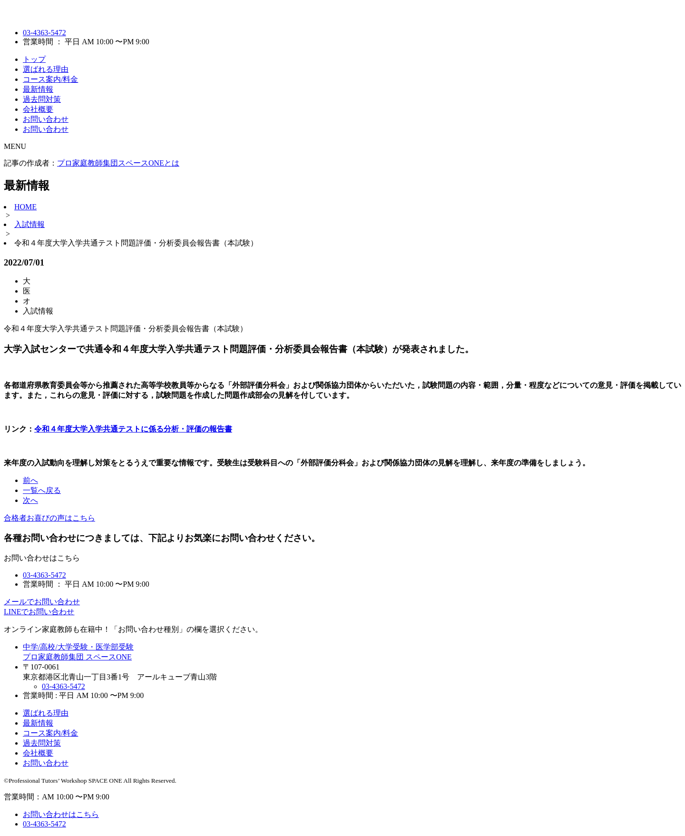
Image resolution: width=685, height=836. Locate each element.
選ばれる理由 (45, 69)
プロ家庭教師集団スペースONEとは (118, 163)
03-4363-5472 (44, 33)
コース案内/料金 (50, 79)
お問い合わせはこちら (61, 814)
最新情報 (38, 89)
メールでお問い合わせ (42, 602)
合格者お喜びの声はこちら (49, 518)
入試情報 (29, 224)
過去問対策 (42, 99)
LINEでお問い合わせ (39, 612)
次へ (30, 500)
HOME (25, 207)
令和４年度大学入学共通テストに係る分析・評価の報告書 (133, 429)
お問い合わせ (45, 119)
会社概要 (38, 109)
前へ (30, 480)
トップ (34, 59)
